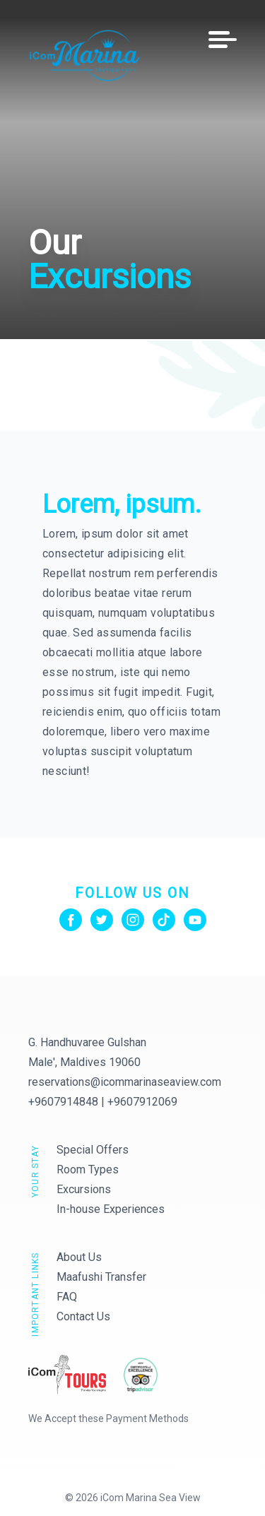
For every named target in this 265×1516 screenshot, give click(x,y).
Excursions (84, 1189)
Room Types (88, 1169)
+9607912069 (142, 1101)
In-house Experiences (111, 1209)
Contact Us (83, 1316)
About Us (79, 1257)
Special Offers (93, 1149)
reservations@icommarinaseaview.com (124, 1082)
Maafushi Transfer (101, 1277)
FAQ (67, 1296)
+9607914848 (63, 1101)
